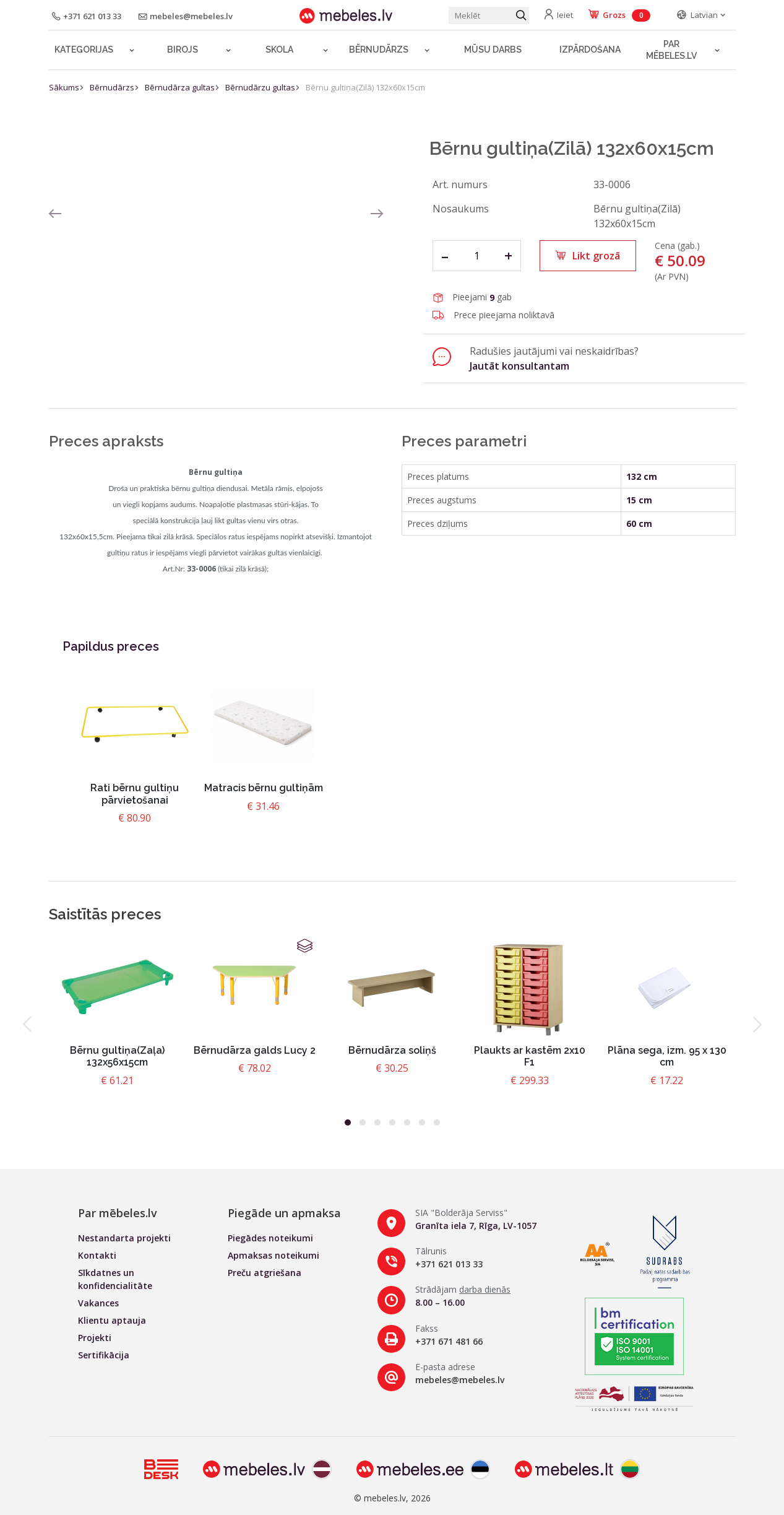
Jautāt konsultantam (519, 366)
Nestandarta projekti (124, 1238)
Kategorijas (83, 49)
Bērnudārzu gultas (260, 87)
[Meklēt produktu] (489, 15)
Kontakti (97, 1255)
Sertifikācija (103, 1355)
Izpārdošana (590, 49)
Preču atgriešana (264, 1272)
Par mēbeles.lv (671, 50)
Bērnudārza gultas (180, 87)
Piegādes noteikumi (270, 1238)
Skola (279, 49)
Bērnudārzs (378, 49)
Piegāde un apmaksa (284, 1212)
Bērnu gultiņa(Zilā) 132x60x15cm (365, 87)
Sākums (64, 87)
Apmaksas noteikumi (273, 1255)
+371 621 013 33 (449, 1264)
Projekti (94, 1338)
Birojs (182, 49)
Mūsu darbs (493, 49)
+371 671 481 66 (449, 1341)
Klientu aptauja (112, 1320)
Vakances (98, 1303)
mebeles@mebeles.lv (459, 1380)
